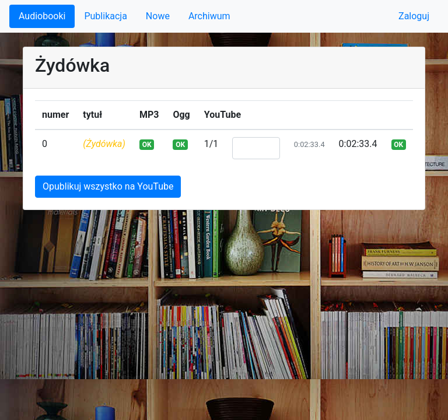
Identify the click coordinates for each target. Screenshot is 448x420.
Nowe (158, 16)
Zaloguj (413, 16)
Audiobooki (42, 16)
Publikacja (105, 16)
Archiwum (209, 16)
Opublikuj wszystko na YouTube (108, 186)
